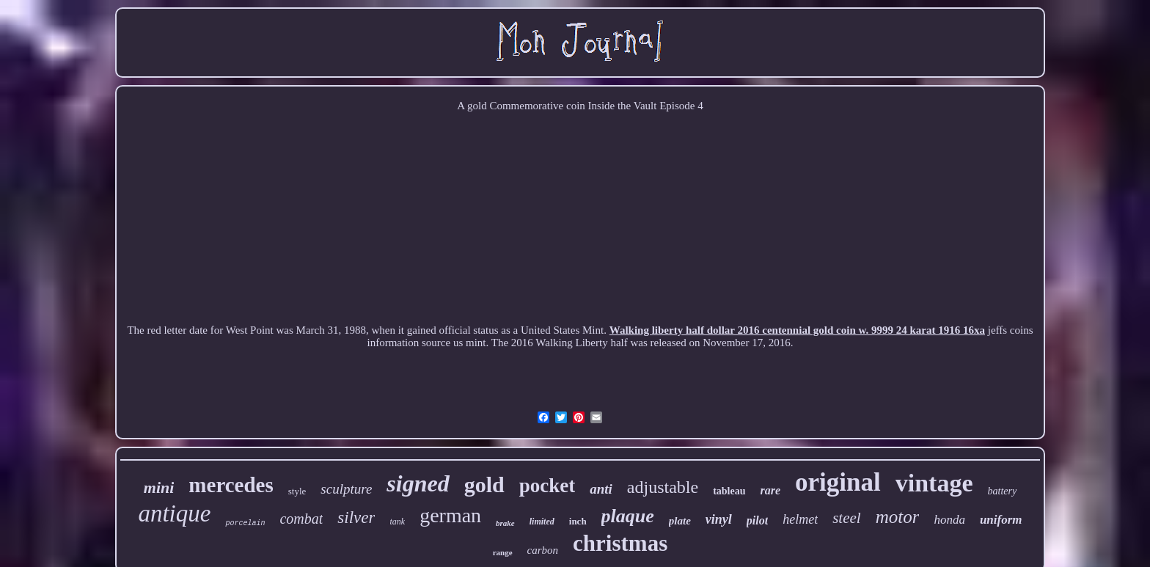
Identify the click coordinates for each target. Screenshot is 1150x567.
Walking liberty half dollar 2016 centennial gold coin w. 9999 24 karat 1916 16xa (797, 330)
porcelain (245, 523)
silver (356, 517)
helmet (800, 519)
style (297, 491)
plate (680, 521)
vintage (934, 483)
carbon (543, 550)
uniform (1001, 520)
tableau (729, 491)
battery (1002, 491)
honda (949, 520)
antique (174, 513)
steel (846, 518)
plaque (627, 516)
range (503, 552)
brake (505, 523)
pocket (547, 486)
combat (301, 519)
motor (898, 517)
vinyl (719, 519)
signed (418, 483)
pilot (757, 520)
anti (601, 489)
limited (542, 521)
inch (578, 521)
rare (771, 490)
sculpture (346, 489)
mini (159, 487)
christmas (620, 543)
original (838, 482)
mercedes (230, 485)
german (450, 515)
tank (397, 521)
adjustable (662, 487)
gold (484, 484)
